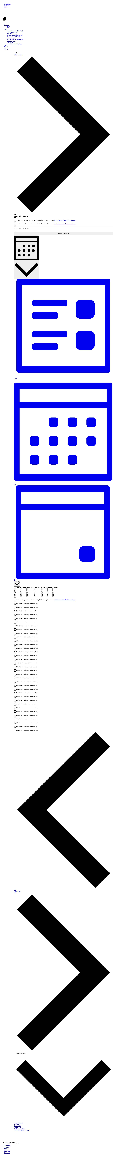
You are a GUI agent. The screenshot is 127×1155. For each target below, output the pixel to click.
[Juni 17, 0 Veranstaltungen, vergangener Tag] (15, 594)
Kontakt (6, 49)
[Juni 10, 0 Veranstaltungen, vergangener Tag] (15, 592)
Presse (5, 7)
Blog (5, 48)
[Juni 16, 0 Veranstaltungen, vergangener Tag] (53, 592)
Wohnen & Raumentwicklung (15, 30)
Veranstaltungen (18, 54)
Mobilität (9, 33)
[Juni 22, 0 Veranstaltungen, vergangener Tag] (47, 594)
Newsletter (6, 5)
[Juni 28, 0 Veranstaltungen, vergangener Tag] (42, 596)
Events (5, 45)
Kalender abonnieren (21, 1053)
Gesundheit (10, 42)
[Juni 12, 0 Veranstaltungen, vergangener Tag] (27, 592)
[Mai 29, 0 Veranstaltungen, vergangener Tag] (27, 589)
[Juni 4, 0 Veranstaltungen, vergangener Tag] (20, 591)
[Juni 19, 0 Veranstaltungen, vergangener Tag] (27, 594)
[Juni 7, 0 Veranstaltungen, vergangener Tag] (41, 591)
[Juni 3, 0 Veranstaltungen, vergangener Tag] (14, 591)
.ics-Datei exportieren (19, 1129)
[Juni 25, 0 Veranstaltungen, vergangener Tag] (21, 596)
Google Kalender (18, 1123)
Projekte (6, 46)
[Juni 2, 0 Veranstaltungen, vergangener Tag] (52, 589)
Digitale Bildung (11, 38)
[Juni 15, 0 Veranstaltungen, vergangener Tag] (47, 592)
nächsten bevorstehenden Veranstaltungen (65, 220)
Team (8, 26)
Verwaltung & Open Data (13, 36)
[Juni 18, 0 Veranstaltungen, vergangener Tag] (21, 594)
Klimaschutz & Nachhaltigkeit (15, 39)
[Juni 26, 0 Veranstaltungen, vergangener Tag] (27, 596)
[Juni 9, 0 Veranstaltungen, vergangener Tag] (52, 591)
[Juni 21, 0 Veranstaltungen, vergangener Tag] (42, 594)
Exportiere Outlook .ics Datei (21, 1130)
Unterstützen (7, 4)
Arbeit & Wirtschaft (12, 32)
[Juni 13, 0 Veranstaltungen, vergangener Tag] (34, 592)
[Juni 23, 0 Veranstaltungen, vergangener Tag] (53, 594)
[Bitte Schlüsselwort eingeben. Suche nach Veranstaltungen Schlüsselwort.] (63, 228)
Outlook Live (17, 1127)
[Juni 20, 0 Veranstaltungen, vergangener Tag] (34, 594)
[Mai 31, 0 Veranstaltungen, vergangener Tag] (42, 589)
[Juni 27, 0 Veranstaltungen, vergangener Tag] (34, 596)
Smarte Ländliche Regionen (14, 44)
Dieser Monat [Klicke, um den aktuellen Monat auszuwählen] (17, 891)
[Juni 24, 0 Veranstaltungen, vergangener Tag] (15, 596)
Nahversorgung (11, 41)
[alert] (63, 219)
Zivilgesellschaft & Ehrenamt (14, 35)
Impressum (7, 1151)
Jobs (8, 28)
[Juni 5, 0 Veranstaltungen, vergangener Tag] (26, 591)
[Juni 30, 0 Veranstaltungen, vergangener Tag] (53, 596)
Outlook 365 (17, 1126)
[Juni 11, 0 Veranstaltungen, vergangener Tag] (21, 592)
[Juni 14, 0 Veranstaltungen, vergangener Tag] (42, 592)
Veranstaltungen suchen (63, 233)
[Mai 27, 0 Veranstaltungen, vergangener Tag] (15, 589)
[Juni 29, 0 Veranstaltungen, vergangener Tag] (47, 596)
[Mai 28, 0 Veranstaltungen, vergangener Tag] (21, 589)
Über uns (6, 25)
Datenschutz (7, 1153)
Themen (6, 29)
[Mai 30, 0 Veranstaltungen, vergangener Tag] (34, 589)
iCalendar (16, 1124)
